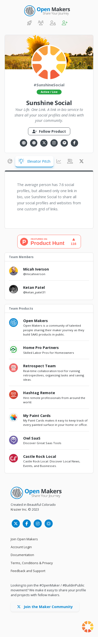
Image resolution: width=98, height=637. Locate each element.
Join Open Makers (24, 539)
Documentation (22, 554)
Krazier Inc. (19, 509)
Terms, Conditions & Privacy (32, 563)
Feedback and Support (28, 570)
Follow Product (49, 131)
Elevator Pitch (34, 161)
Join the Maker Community (45, 606)
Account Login (21, 547)
